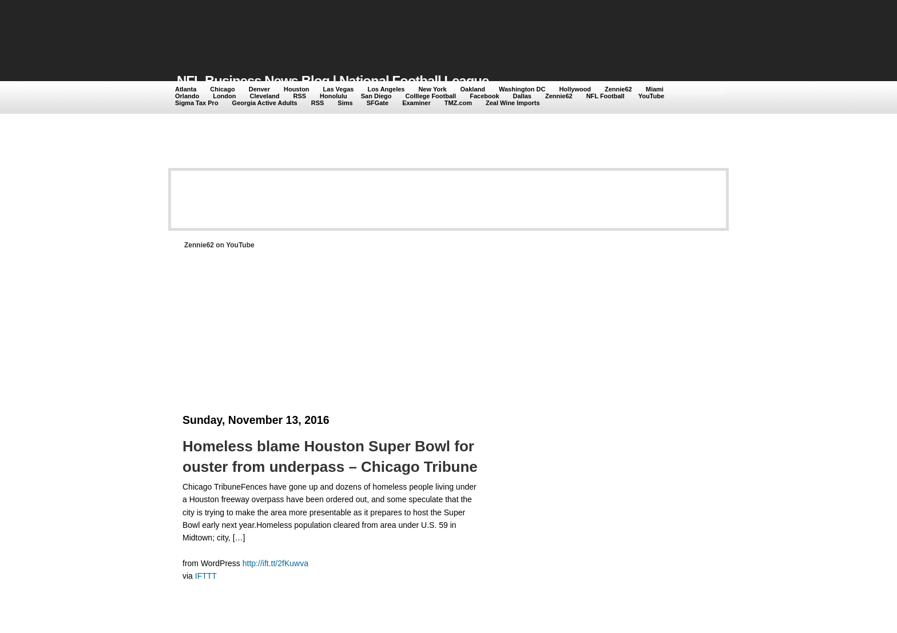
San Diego (376, 96)
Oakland (473, 89)
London (224, 96)
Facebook (484, 96)
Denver (259, 89)
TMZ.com (458, 102)
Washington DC (522, 89)
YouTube (651, 96)
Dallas (522, 96)
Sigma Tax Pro (197, 102)
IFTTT (206, 575)
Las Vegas (338, 89)
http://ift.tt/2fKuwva (275, 563)
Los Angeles (385, 89)
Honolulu (333, 96)
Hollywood (575, 89)
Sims (345, 102)
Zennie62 (618, 89)
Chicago (222, 89)
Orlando (187, 96)
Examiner (416, 102)
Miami (655, 89)
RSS (299, 96)
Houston (296, 89)
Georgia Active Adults (264, 102)
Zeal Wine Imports (513, 102)
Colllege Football (431, 96)
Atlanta (185, 89)
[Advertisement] (385, 29)
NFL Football (605, 96)
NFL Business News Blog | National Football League (333, 81)
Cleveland (265, 96)
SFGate (378, 102)
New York (432, 89)
